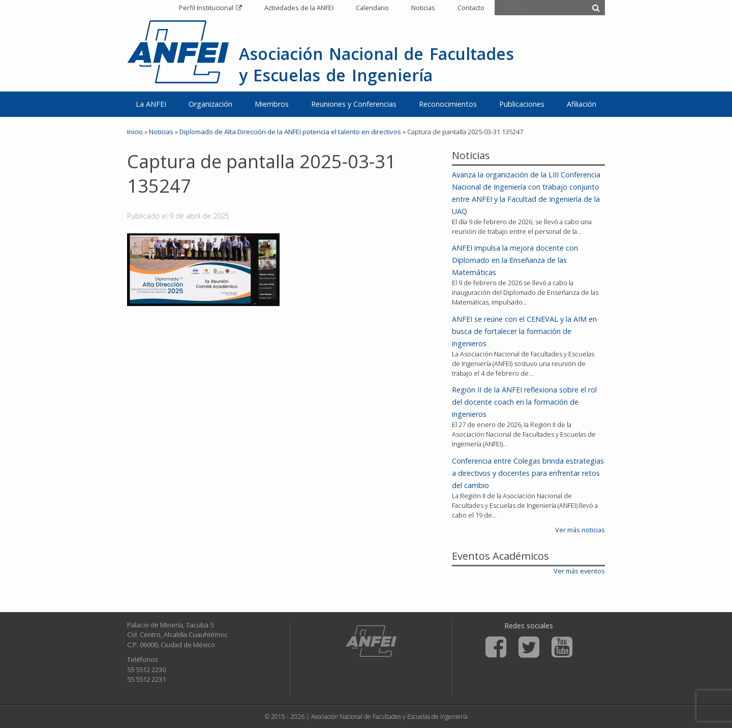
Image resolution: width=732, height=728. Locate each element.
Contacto (471, 7)
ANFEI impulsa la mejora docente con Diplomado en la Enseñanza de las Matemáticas (515, 260)
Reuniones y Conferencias (353, 104)
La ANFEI (151, 104)
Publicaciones (521, 104)
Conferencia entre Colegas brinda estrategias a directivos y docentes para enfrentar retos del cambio (528, 473)
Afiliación (581, 104)
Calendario (372, 7)
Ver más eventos (579, 570)
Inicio (135, 131)
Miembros (272, 104)
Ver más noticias (580, 529)
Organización (210, 104)
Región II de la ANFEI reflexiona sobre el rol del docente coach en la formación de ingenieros (524, 402)
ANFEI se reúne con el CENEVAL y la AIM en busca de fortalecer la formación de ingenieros (524, 331)
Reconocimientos (448, 104)
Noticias (423, 7)
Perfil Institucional (206, 7)
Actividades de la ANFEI (298, 7)
